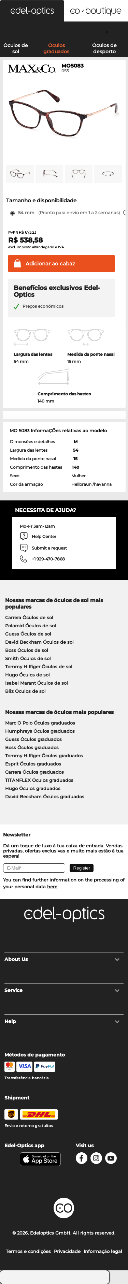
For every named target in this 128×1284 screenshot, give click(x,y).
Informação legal (103, 1251)
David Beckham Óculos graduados (44, 796)
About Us (62, 959)
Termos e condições (28, 1251)
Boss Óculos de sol (26, 650)
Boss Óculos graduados (32, 747)
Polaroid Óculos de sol (30, 625)
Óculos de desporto (104, 48)
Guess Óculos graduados (33, 739)
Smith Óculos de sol (28, 658)
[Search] (21, 32)
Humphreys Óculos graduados (40, 731)
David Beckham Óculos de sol (39, 642)
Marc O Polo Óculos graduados (40, 723)
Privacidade (67, 1251)
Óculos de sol (15, 48)
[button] (32, 10)
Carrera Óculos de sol (29, 617)
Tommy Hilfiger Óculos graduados (44, 755)
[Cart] (106, 32)
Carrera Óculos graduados (34, 772)
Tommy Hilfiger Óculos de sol (38, 666)
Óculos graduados (56, 48)
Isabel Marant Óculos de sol (36, 683)
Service (62, 990)
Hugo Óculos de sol (27, 674)
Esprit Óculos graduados (33, 764)
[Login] (64, 32)
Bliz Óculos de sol (25, 691)
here (52, 886)
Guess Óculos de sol (28, 634)
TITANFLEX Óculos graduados (39, 780)
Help (62, 1021)
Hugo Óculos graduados (32, 788)
